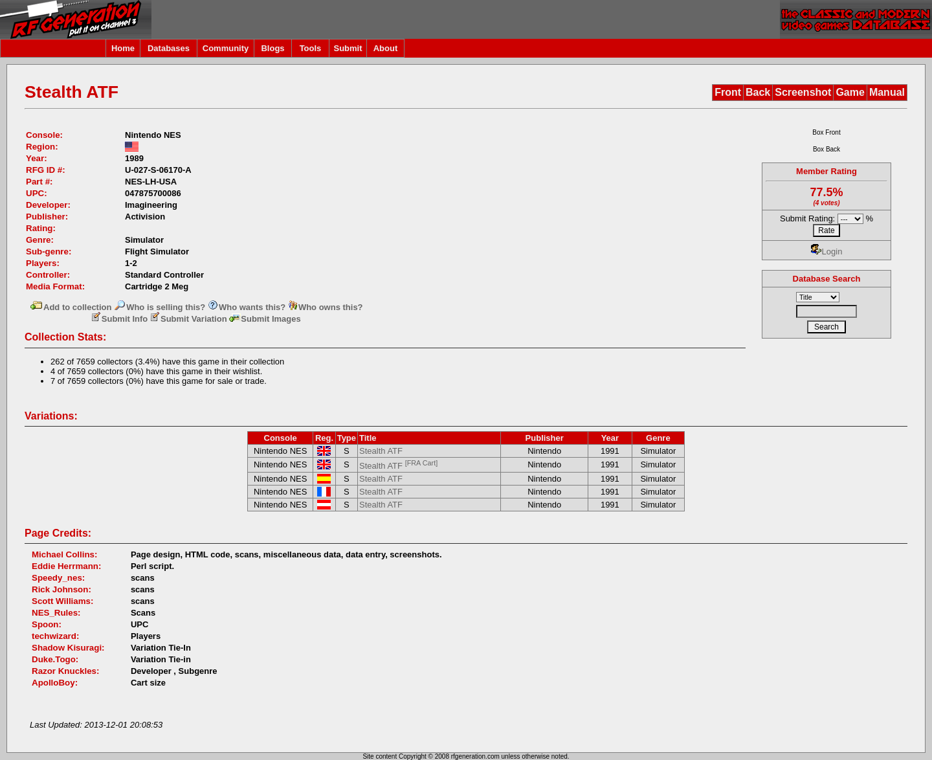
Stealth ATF (381, 451)
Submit (347, 48)
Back (758, 92)
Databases (169, 48)
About (385, 48)
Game (850, 92)
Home (123, 48)
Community (226, 48)
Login (827, 251)
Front (728, 92)
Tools (311, 48)
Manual (887, 92)
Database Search (827, 279)
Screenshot (803, 92)
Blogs (272, 48)
